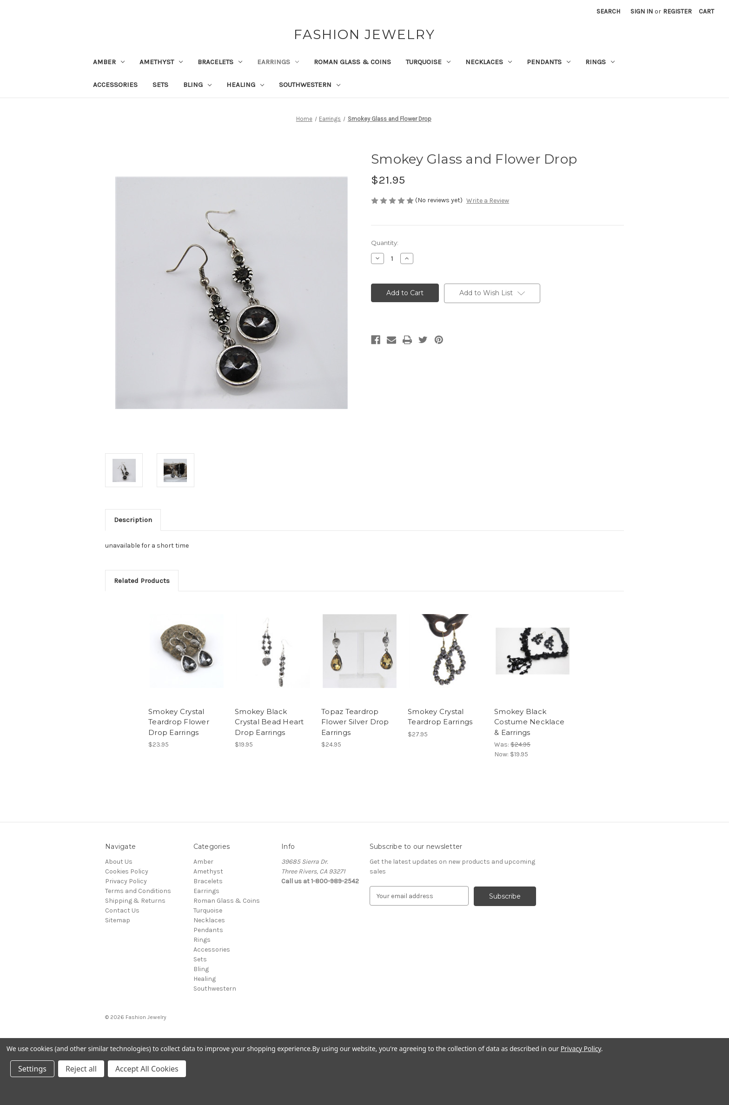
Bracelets (220, 62)
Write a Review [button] (487, 201)
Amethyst (161, 62)
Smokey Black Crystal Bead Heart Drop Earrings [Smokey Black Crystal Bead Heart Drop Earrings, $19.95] (269, 722)
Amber (109, 62)
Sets (160, 84)
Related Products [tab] (142, 580)
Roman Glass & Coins (352, 62)
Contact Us (122, 910)
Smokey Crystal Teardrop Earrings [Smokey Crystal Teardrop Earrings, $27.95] (440, 717)
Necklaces (488, 62)
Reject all (81, 1069)
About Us (119, 862)
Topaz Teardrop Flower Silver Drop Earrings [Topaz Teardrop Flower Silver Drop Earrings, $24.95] (355, 722)
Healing (245, 84)
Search (608, 11)
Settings (32, 1069)
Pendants (548, 62)
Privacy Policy (126, 881)
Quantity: (384, 242)
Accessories (115, 84)
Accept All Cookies (147, 1069)
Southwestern (309, 84)
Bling (197, 84)
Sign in (641, 11)
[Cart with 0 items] (706, 11)
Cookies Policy (126, 871)
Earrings (278, 62)
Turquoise (428, 62)
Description (133, 520)
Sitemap (117, 920)
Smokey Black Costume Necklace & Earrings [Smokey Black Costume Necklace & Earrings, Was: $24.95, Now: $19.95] (529, 722)
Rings (600, 62)
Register (677, 11)
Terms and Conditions (138, 891)
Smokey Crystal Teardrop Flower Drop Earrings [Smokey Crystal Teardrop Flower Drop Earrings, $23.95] (178, 722)
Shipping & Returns (135, 901)
